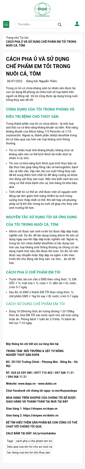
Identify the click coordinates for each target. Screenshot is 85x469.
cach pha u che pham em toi (34, 441)
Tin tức (24, 37)
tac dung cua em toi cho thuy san (28, 452)
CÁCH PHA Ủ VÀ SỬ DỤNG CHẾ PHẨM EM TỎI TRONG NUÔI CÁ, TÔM (38, 66)
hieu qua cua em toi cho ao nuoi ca (29, 446)
